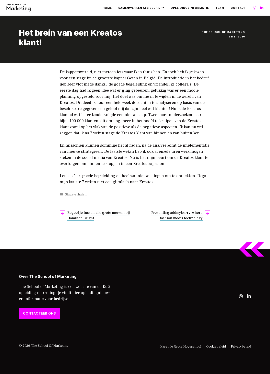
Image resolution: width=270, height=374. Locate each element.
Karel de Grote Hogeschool (180, 346)
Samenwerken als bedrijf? (141, 7)
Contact (238, 7)
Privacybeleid (241, 346)
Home (107, 7)
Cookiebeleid (216, 346)
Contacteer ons (39, 313)
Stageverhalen (76, 194)
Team (219, 7)
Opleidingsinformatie (190, 7)
